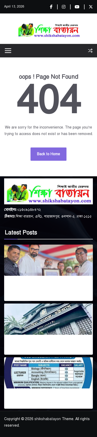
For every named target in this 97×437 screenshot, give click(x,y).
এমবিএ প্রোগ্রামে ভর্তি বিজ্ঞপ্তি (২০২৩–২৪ (48, 343)
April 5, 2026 (28, 405)
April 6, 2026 (27, 351)
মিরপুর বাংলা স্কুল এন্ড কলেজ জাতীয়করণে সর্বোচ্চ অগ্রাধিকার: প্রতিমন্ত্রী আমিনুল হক (43, 287)
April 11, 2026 (15, 297)
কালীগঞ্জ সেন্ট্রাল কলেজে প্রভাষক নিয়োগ (48, 397)
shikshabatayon (47, 419)
